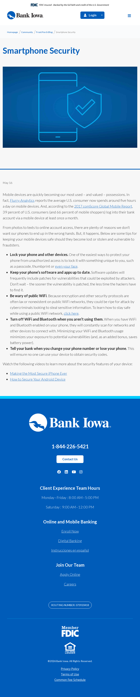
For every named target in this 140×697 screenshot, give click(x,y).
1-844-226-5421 (70, 446)
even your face (66, 266)
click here (71, 313)
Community (27, 32)
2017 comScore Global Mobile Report (103, 206)
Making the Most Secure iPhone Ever (38, 373)
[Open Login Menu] (101, 15)
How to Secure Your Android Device (38, 379)
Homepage (12, 32)
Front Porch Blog (44, 32)
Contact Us (70, 459)
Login (89, 15)
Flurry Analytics (22, 200)
